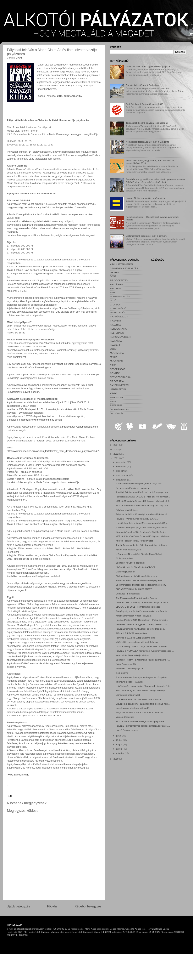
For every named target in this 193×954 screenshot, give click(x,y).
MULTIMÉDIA (117, 353)
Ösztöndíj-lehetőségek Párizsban (142, 85)
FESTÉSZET (116, 284)
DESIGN (114, 272)
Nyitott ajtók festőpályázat (128, 549)
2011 (116, 458)
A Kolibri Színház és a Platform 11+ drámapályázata (142, 492)
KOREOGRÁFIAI (118, 328)
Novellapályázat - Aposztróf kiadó (132, 708)
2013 (116, 449)
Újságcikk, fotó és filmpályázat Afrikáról (135, 567)
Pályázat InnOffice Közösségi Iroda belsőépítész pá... (142, 514)
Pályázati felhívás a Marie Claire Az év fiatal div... (140, 712)
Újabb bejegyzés (18, 906)
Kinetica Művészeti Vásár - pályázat (133, 615)
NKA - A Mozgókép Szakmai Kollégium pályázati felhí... (143, 501)
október (120, 470)
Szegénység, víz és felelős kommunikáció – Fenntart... (143, 611)
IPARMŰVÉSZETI (119, 316)
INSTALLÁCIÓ (117, 312)
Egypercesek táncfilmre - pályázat (132, 488)
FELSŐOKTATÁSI (119, 280)
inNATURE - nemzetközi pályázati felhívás (137, 642)
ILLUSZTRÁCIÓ (118, 308)
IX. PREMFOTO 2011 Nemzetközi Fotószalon (139, 699)
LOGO (113, 349)
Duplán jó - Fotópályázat (128, 593)
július (119, 735)
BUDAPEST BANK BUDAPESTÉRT (134, 589)
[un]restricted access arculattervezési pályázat (139, 580)
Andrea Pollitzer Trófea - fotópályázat (134, 540)
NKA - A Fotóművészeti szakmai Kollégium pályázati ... (143, 505)
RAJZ (113, 365)
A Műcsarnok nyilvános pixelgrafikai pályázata (139, 483)
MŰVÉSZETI (116, 361)
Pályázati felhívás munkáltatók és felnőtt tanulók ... (141, 628)
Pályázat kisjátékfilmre (127, 510)
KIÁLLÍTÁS (115, 324)
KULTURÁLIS (117, 333)
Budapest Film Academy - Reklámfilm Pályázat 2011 (142, 602)
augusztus (121, 479)
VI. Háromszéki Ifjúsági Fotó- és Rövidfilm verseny (141, 584)
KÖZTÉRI (115, 345)
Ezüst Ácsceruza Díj (126, 664)
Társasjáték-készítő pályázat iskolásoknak (147, 123)
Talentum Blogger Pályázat (129, 681)
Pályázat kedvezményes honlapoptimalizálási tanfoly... (143, 725)
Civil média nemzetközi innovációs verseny (137, 576)
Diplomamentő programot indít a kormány (146, 236)
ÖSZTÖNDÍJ (116, 413)
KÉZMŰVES (116, 340)
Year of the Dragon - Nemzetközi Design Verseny (140, 690)
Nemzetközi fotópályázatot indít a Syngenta (147, 141)
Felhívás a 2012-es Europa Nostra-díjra (135, 637)
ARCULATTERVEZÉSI (121, 264)
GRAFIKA (115, 304)
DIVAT (19, 57)
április (119, 748)
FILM (112, 292)
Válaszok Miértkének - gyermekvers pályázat (148, 66)
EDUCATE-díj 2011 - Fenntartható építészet (138, 606)
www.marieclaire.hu (18, 774)
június (119, 740)
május (119, 744)
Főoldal (52, 906)
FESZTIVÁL (116, 288)
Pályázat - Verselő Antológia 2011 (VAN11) (137, 518)
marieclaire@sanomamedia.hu (37, 419)
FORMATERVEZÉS (120, 296)
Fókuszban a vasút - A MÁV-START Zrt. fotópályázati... (143, 496)
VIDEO (113, 393)
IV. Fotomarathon (124, 558)
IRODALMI (115, 320)
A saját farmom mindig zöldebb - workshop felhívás (141, 545)
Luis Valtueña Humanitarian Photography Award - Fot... (143, 686)
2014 (116, 445)
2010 (116, 759)
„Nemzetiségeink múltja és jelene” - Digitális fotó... (141, 532)
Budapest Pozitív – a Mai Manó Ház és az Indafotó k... (143, 659)
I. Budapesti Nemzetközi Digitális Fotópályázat (139, 554)
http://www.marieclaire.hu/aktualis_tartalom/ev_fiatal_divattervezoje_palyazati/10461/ (53, 451)
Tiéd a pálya (122, 673)
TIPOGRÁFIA (117, 381)
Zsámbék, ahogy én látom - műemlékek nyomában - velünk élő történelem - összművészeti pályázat (155, 180)
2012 (116, 453)
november (121, 466)
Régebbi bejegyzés (87, 906)
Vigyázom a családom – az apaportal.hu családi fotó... (143, 703)
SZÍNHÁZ (115, 373)
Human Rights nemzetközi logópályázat (145, 198)
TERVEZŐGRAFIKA (120, 377)
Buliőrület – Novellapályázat (129, 668)
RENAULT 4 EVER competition (131, 633)
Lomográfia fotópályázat (128, 695)
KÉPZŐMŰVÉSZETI (120, 337)
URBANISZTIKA (118, 389)
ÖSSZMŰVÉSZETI (119, 409)
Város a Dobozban (125, 717)
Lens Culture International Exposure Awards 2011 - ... (142, 523)
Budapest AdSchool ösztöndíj (130, 562)
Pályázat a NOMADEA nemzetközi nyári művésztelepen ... (145, 651)
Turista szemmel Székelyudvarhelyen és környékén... (142, 677)
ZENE (113, 401)
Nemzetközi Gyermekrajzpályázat (132, 655)
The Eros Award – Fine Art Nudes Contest (136, 598)
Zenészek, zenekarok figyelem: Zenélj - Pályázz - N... (142, 624)
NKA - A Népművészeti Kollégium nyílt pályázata (140, 721)
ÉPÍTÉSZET (116, 405)
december (121, 462)
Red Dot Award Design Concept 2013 (144, 104)
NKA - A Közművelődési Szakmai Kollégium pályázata (142, 536)
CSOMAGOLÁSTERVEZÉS (124, 268)
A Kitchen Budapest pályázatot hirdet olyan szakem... (142, 527)
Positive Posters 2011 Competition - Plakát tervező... (142, 620)
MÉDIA (113, 357)
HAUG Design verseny (127, 730)
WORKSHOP (116, 397)
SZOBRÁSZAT (117, 369)
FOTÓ (113, 300)
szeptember (122, 475)
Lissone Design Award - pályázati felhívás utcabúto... (142, 646)
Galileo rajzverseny (125, 571)
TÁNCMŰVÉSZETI (119, 385)
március (120, 753)
